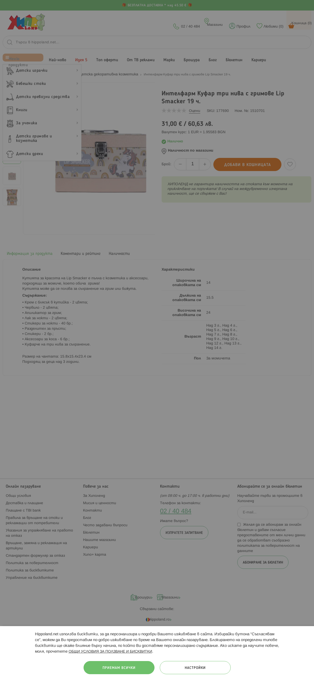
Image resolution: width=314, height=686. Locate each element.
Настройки (195, 668)
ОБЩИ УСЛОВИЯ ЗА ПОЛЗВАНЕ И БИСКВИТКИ (110, 651)
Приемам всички (119, 668)
